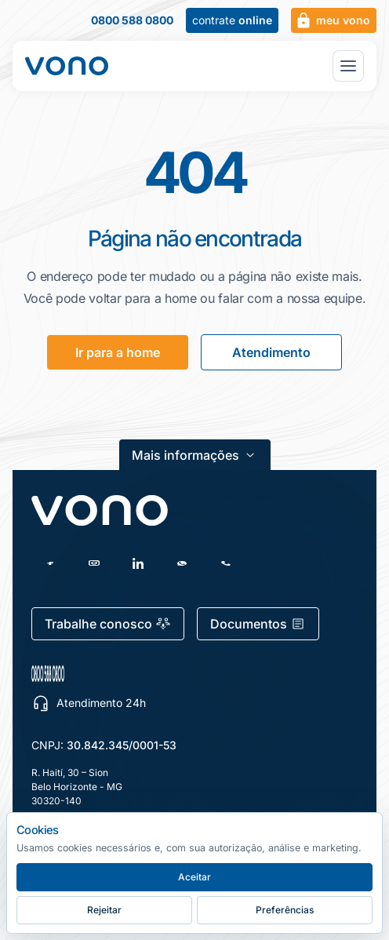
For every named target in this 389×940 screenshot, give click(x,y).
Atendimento (271, 352)
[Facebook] (50, 563)
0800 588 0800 (132, 20)
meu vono (332, 20)
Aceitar (194, 877)
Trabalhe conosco (108, 624)
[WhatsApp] (182, 563)
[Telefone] (226, 563)
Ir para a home (117, 352)
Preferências (285, 910)
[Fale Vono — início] (66, 65)
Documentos (258, 624)
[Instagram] (94, 563)
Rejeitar (104, 910)
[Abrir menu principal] (348, 66)
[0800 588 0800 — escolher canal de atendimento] (122, 673)
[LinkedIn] (138, 563)
